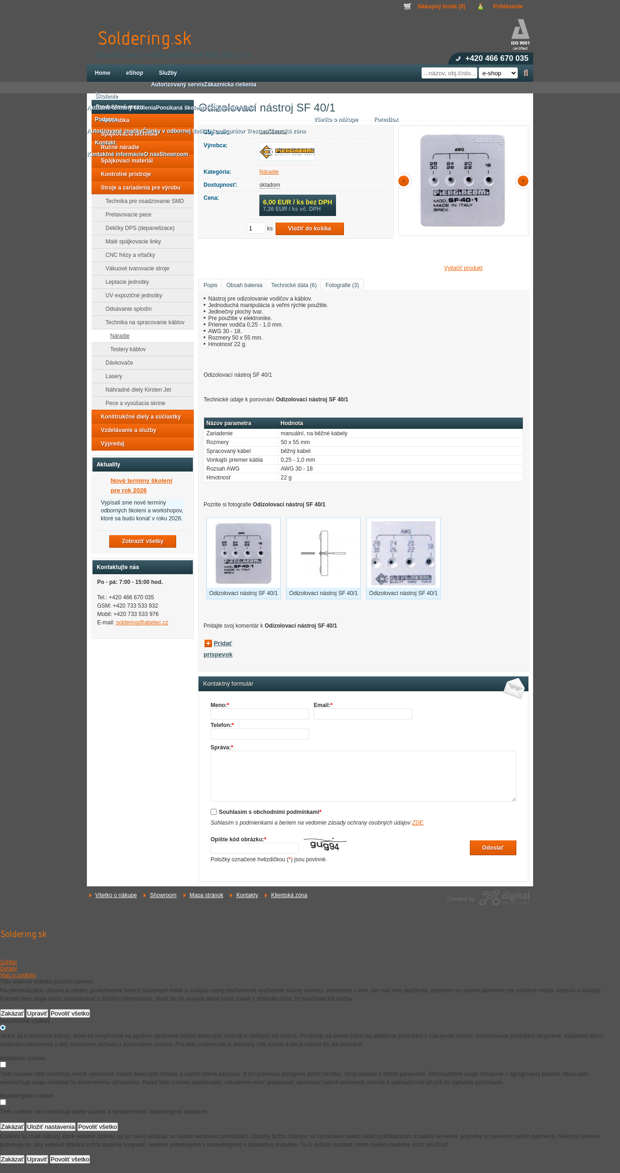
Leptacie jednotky (124, 282)
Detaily (8, 968)
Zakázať (12, 1013)
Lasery (111, 376)
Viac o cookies (18, 975)
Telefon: (222, 725)
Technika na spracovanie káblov (142, 322)
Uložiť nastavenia (51, 1126)
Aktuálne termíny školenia (121, 108)
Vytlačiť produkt (463, 268)
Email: (323, 705)
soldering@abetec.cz (142, 622)
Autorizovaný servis (177, 84)
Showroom (163, 895)
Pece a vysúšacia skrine (132, 403)
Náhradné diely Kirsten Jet (135, 390)
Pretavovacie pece (126, 214)
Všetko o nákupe (116, 895)
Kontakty (247, 895)
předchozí (405, 180)
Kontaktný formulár (228, 684)
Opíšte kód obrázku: (238, 839)
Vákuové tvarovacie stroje (134, 268)
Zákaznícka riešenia (230, 84)
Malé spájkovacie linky (130, 241)
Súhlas (8, 962)
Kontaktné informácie (115, 154)
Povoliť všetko (70, 1013)
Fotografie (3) (342, 285)
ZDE (417, 822)
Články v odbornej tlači (172, 131)
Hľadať (526, 73)
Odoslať (493, 848)
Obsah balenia (244, 285)
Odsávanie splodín (126, 309)
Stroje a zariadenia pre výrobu (137, 187)
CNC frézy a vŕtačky (127, 255)
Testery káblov (125, 349)
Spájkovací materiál (124, 160)
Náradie (269, 172)
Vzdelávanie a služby (125, 430)
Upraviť (37, 1013)
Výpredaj (110, 443)
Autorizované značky (114, 131)
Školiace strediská (230, 108)
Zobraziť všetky (142, 541)
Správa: (222, 747)
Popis (211, 285)
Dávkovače (116, 363)
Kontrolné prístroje (123, 174)
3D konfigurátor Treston (235, 131)
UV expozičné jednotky (131, 295)
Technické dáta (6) (294, 285)
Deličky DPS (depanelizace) (137, 228)
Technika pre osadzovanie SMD (142, 201)
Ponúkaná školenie (181, 108)
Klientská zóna (289, 895)
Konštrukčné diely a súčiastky (138, 416)
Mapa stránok (207, 895)
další (521, 180)
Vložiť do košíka (309, 228)
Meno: (220, 705)
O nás (151, 154)
